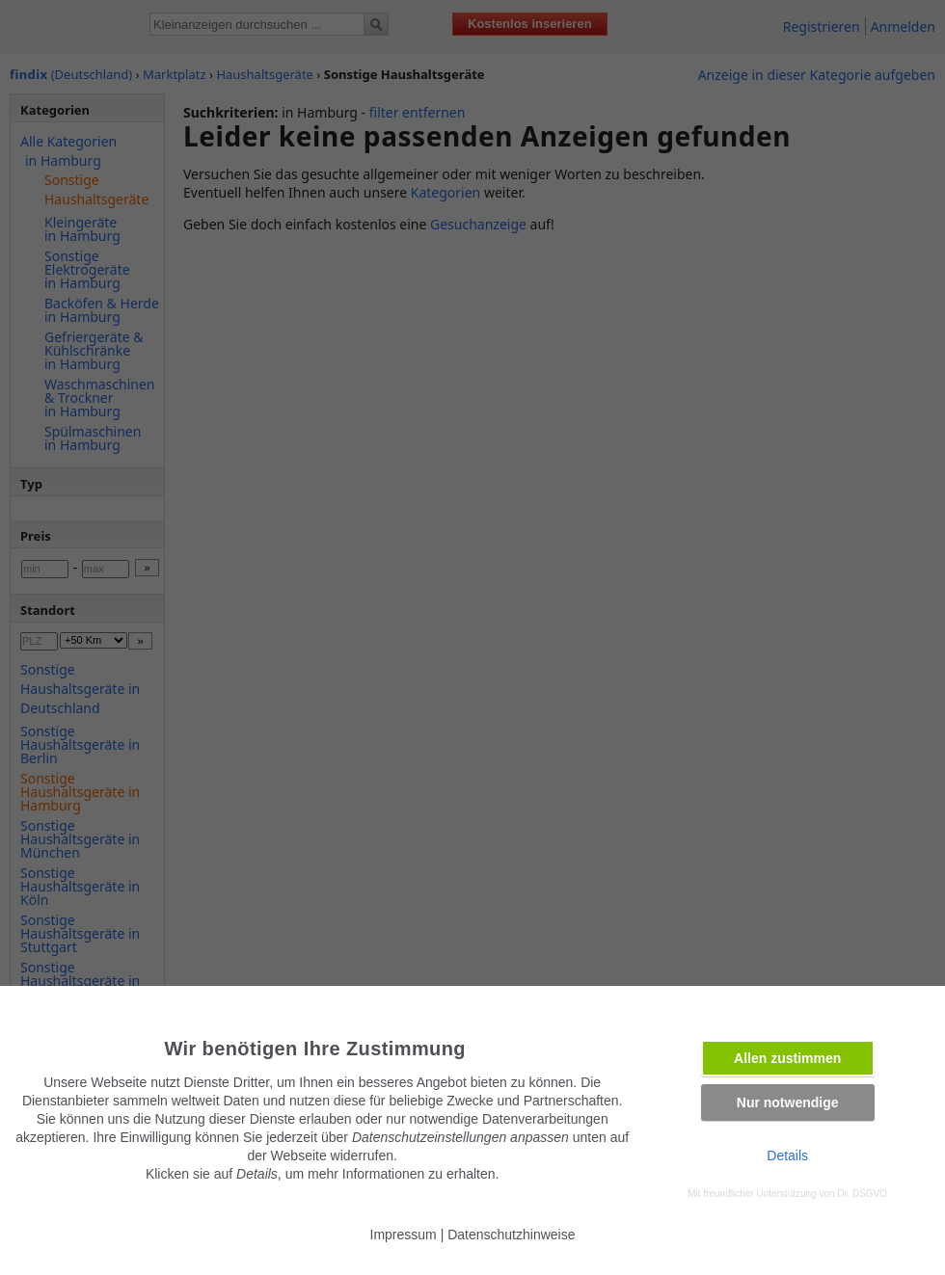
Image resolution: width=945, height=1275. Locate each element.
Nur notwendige (788, 1102)
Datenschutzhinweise (511, 1234)
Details (787, 1155)
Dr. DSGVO (862, 1193)
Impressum (403, 1234)
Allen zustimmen (787, 1058)
